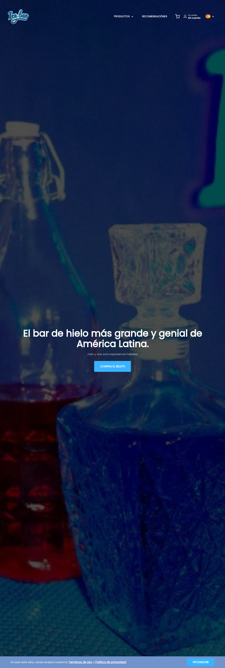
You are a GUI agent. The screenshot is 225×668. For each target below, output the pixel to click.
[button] (177, 16)
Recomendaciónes (154, 16)
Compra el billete (112, 366)
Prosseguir (201, 662)
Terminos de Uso (80, 662)
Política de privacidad (110, 662)
